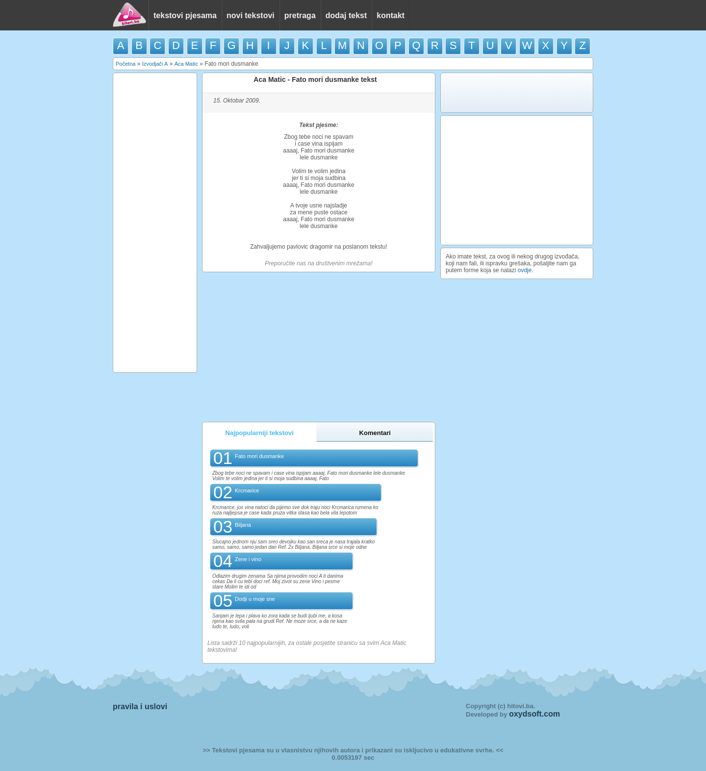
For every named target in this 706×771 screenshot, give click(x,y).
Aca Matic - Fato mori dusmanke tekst (315, 79)
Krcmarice (247, 490)
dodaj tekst (346, 15)
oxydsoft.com (534, 714)
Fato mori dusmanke (259, 456)
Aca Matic (186, 64)
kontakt (390, 15)
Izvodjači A (155, 64)
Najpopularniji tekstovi (259, 433)
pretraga (300, 15)
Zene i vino (248, 559)
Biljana (243, 525)
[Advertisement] (155, 223)
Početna (125, 64)
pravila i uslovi (140, 706)
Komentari (375, 433)
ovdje (525, 270)
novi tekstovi (251, 15)
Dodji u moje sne (255, 599)
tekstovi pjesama (185, 15)
